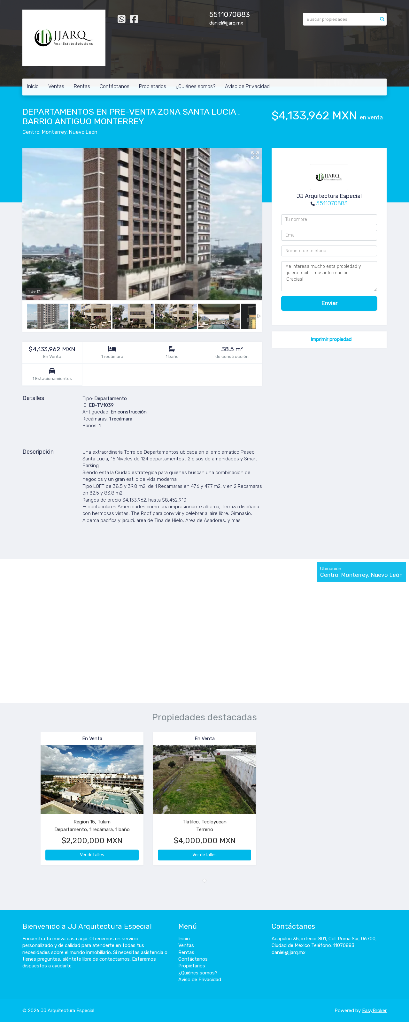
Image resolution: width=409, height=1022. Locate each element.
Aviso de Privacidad (247, 86)
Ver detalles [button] (92, 855)
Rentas (82, 86)
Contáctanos (114, 86)
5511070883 (332, 203)
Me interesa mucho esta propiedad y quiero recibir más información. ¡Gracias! (329, 276)
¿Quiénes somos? (195, 86)
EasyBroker (374, 1010)
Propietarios (152, 86)
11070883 (234, 14)
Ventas (56, 86)
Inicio (33, 86)
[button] (31, 802)
